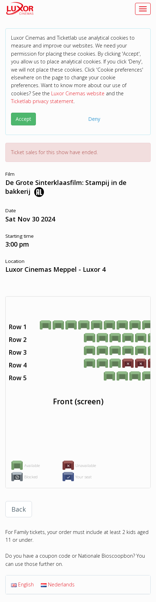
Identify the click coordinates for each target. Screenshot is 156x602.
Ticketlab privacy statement (42, 101)
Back (18, 509)
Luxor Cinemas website (77, 93)
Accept (23, 119)
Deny (94, 119)
